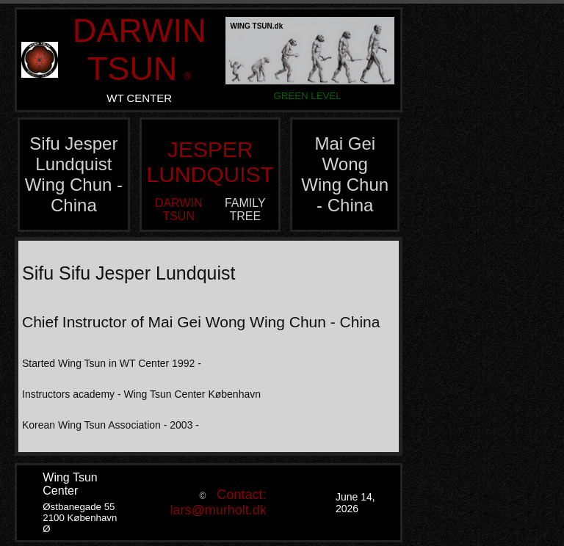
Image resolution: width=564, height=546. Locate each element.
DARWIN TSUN (139, 49)
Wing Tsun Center (70, 484)
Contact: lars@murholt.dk (218, 502)
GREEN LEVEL (307, 95)
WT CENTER (139, 98)
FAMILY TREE (245, 209)
